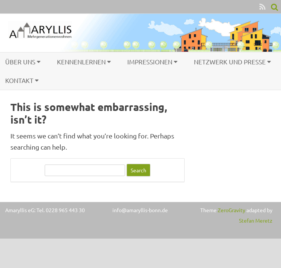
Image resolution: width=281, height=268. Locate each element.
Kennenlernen (81, 62)
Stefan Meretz (255, 220)
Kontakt (19, 80)
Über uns (20, 62)
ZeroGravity (231, 210)
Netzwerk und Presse (230, 62)
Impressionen (149, 62)
